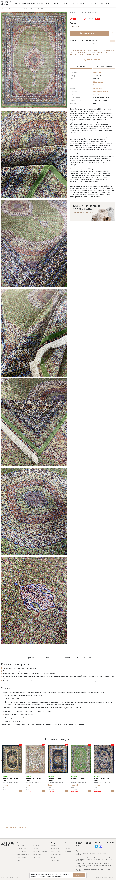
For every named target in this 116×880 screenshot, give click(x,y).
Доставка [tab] (49, 658)
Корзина (111, 3)
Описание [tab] (81, 66)
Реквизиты (68, 851)
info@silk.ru (79, 845)
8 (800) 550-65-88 (68, 3)
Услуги (24, 3)
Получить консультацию (82, 213)
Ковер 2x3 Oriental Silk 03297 (101, 779)
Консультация (37, 857)
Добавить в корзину (89, 33)
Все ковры (20, 845)
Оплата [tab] (67, 658)
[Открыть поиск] (95, 3)
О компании (54, 845)
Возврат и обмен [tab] (84, 658)
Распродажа (55, 3)
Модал (100, 82)
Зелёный (96, 94)
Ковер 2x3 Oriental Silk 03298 (33, 779)
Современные (21, 848)
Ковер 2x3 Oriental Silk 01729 (79, 779)
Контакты (47, 3)
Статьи (67, 845)
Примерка (36, 845)
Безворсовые (21, 857)
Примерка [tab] (31, 658)
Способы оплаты (56, 851)
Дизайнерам (55, 848)
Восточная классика (100, 91)
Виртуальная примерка (92, 60)
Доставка (36, 848)
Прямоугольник (98, 88)
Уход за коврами (56, 860)
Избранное (103, 3)
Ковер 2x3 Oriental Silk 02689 (56, 779)
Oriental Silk (97, 73)
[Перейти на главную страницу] (6, 3)
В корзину (20, 791)
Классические (98, 85)
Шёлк (95, 82)
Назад (4, 9)
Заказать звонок (82, 3)
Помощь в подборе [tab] (104, 66)
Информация (31, 3)
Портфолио (39, 3)
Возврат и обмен (56, 854)
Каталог (17, 3)
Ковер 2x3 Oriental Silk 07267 (10, 779)
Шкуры (19, 860)
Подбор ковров (37, 854)
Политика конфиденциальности (105, 877)
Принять (78, 875)
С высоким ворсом (23, 854)
